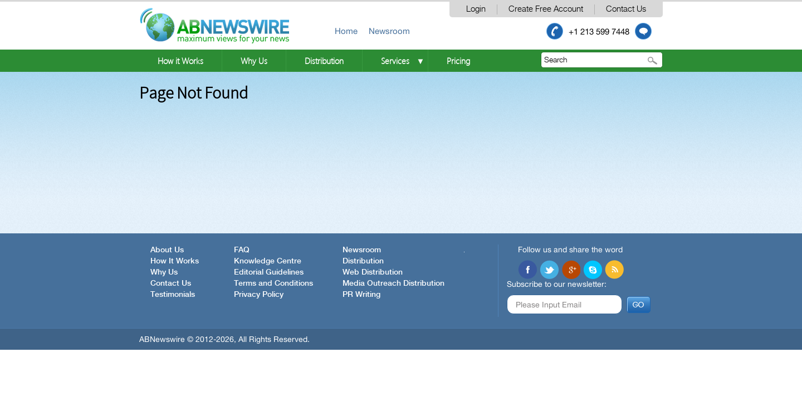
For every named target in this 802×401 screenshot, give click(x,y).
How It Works (174, 261)
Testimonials (172, 295)
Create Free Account (545, 9)
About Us (167, 250)
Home (346, 31)
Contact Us (626, 9)
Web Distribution (373, 272)
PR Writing (361, 295)
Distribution (324, 60)
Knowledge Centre (267, 261)
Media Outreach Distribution (393, 283)
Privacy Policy (258, 295)
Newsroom (389, 31)
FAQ (242, 250)
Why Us (254, 60)
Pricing (458, 60)
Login (476, 9)
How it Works (180, 60)
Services (395, 60)
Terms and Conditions (273, 283)
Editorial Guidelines (269, 272)
